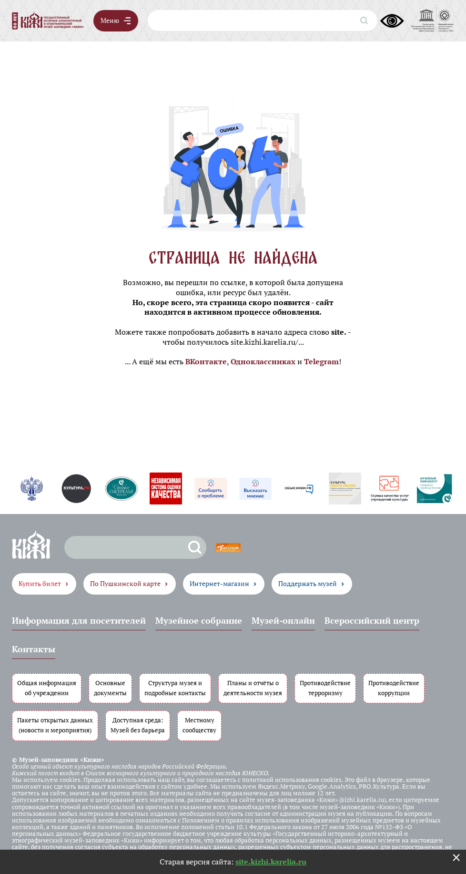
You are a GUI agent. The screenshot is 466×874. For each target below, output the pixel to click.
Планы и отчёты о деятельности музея (252, 688)
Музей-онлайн (283, 620)
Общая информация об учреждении (46, 688)
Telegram (321, 361)
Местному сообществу (199, 725)
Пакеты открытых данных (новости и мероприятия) (55, 725)
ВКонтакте (206, 361)
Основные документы (110, 688)
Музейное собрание (198, 620)
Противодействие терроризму (325, 688)
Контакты (33, 649)
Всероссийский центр (371, 620)
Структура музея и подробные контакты (175, 688)
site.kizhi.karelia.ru (270, 861)
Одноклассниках (263, 361)
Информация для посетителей (79, 620)
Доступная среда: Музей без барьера (138, 725)
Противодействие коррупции (393, 688)
